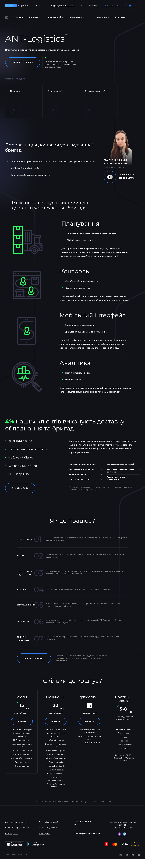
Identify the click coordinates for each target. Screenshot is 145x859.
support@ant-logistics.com (62, 5)
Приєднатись (20, 488)
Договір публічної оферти (16, 822)
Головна (18, 17)
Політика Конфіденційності (17, 828)
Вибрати (22, 721)
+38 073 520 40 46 (89, 5)
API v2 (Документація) (48, 828)
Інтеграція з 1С (11, 834)
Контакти (120, 17)
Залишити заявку (22, 62)
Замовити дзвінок (112, 5)
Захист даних (44, 834)
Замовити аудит (34, 658)
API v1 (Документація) (48, 822)
